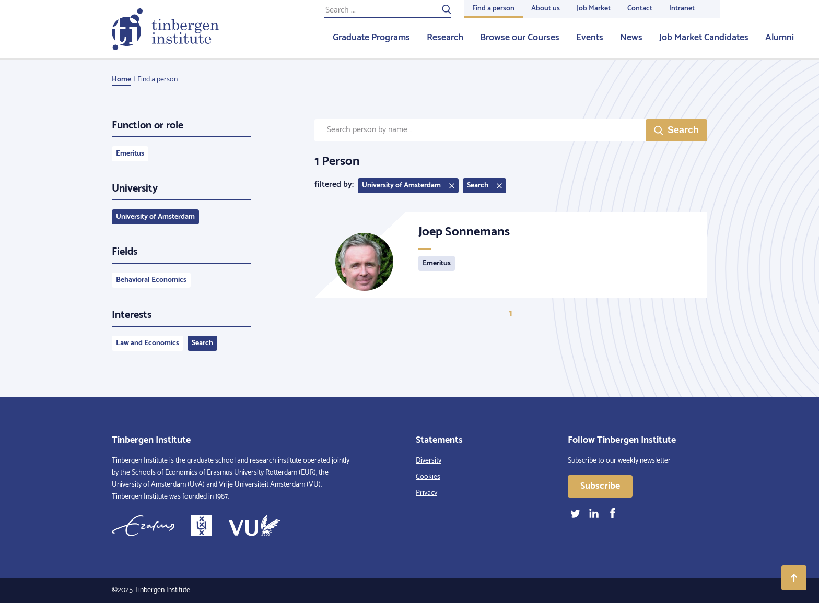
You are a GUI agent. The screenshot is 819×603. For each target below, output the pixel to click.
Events (589, 37)
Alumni (779, 37)
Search (202, 343)
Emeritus (130, 154)
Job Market (594, 9)
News (631, 37)
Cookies (428, 477)
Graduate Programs (371, 37)
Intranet (682, 9)
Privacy (426, 493)
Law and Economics (147, 343)
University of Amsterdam (155, 217)
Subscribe (600, 486)
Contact (639, 9)
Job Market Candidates (703, 37)
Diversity (428, 461)
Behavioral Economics (151, 280)
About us (545, 9)
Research (445, 37)
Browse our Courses (519, 37)
